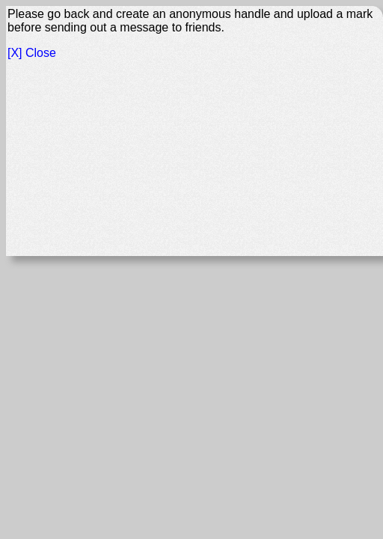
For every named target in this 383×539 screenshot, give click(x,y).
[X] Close (31, 52)
